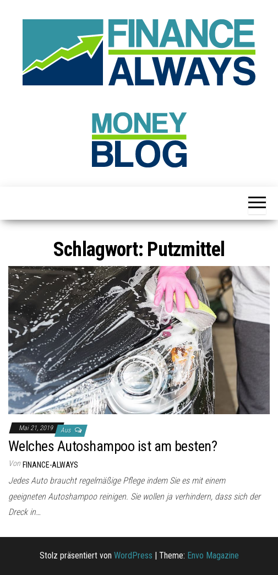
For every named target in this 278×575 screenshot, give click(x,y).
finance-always (50, 464)
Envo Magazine (213, 555)
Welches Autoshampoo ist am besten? (112, 446)
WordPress (133, 555)
